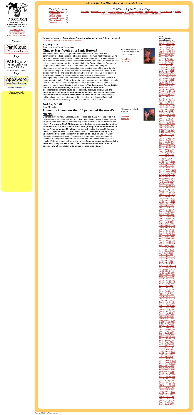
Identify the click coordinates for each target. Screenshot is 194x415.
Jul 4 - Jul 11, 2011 (166, 64)
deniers (178, 12)
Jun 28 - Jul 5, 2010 (166, 160)
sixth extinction (156, 14)
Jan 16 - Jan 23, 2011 (167, 107)
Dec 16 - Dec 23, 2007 (167, 400)
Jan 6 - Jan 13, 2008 (166, 395)
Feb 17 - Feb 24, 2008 (167, 384)
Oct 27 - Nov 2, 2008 (166, 318)
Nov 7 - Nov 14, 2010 (166, 125)
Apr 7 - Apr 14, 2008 (166, 371)
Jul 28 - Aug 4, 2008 (166, 342)
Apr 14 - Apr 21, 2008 (166, 369)
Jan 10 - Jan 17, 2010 (167, 204)
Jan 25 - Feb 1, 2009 (166, 295)
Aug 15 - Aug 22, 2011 (167, 53)
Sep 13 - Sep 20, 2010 (167, 140)
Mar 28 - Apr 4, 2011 (166, 89)
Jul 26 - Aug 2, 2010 (166, 153)
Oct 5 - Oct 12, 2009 (166, 229)
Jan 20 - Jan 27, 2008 (167, 391)
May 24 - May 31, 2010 (167, 169)
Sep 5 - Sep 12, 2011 (166, 47)
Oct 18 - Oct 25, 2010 (167, 131)
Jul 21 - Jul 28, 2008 (166, 344)
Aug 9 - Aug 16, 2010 (166, 149)
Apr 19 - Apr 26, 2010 (166, 178)
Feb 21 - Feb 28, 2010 (167, 193)
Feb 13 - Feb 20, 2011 (167, 100)
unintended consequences (111, 14)
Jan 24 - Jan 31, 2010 (167, 200)
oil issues (85, 12)
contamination (142, 14)
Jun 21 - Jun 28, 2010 (167, 162)
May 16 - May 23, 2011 (167, 76)
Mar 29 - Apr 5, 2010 (166, 184)
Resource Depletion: (57, 18)
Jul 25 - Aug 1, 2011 (166, 58)
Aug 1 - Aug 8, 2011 (166, 56)
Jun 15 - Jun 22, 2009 (167, 258)
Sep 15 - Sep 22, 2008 (167, 329)
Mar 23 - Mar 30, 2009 (167, 280)
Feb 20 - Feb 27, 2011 (167, 98)
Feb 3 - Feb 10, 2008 (166, 387)
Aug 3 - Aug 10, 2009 (166, 246)
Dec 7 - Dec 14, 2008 (166, 307)
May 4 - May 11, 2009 (167, 269)
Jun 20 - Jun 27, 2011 (167, 67)
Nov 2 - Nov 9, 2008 (166, 317)
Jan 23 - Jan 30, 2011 (167, 105)
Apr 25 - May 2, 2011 (166, 82)
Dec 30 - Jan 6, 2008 (166, 397)
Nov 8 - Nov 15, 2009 (166, 220)
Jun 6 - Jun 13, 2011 (166, 71)
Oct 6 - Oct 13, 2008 (166, 324)
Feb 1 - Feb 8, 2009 (166, 293)
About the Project (17, 30)
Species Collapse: (56, 12)
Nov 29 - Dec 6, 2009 (166, 215)
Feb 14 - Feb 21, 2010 (167, 195)
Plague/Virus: (54, 14)
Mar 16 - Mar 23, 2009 (167, 282)
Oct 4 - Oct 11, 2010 (166, 135)
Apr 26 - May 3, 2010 (166, 176)
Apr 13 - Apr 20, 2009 (166, 275)
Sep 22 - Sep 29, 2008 (167, 327)
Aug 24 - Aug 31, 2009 (167, 240)
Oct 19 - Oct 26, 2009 (167, 226)
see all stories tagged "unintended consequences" (69, 40)
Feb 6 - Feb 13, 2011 (166, 102)
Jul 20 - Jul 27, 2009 (166, 249)
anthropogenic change (117, 12)
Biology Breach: (55, 20)
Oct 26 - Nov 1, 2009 (166, 224)
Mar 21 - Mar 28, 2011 (167, 91)
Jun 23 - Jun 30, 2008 (167, 351)
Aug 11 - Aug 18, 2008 (167, 338)
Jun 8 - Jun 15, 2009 (166, 260)
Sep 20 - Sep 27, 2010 (167, 138)
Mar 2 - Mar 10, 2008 (166, 380)
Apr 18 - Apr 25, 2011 (166, 84)
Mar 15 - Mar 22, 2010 (167, 187)
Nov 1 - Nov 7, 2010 (166, 127)
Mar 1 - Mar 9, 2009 (166, 286)
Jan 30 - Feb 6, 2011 (166, 104)
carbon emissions (136, 12)
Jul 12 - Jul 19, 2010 (166, 156)
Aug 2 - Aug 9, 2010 (166, 151)
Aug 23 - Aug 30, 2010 (167, 145)
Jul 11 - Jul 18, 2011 (166, 62)
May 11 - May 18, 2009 (167, 267)
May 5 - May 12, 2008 (167, 364)
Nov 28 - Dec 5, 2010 (166, 120)
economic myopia (98, 12)
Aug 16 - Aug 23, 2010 (167, 147)
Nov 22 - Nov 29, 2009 (167, 216)
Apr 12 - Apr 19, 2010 (166, 180)
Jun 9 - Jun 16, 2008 (166, 355)
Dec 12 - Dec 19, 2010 (167, 116)
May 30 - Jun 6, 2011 (166, 73)
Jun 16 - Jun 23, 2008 (167, 353)
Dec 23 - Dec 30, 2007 (167, 398)
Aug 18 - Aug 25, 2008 (167, 337)
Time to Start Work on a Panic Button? (70, 50)
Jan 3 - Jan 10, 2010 (166, 206)
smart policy (129, 14)
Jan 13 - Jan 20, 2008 (167, 393)
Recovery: (53, 22)
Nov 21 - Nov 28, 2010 (167, 122)
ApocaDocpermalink (125, 60)
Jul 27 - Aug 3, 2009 (166, 247)
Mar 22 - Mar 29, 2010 (167, 185)
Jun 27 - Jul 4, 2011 (166, 65)
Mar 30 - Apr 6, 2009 (166, 278)
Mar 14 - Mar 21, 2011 (167, 93)
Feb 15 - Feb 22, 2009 (167, 289)
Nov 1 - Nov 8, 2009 (166, 222)
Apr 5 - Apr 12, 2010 (166, 182)
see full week (47, 40)
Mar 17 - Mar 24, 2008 (167, 377)
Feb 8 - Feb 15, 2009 (166, 291)
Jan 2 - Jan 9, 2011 (166, 111)
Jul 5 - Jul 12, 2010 (166, 158)
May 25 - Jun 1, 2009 (166, 264)
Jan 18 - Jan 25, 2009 (167, 296)
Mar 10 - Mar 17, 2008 (167, 378)
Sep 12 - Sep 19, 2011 (167, 45)
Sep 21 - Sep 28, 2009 (167, 233)
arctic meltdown (151, 12)
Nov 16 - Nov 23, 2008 (167, 313)
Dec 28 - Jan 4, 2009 (166, 302)
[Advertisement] (17, 142)
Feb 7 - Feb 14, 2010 (166, 196)
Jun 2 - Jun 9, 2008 (166, 357)
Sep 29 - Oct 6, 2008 (166, 326)
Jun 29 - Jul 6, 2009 (166, 255)
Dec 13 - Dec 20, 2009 (167, 211)
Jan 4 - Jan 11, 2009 (166, 300)
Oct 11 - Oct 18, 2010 (167, 133)
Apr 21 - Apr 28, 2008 (166, 367)
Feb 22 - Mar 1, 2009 (166, 287)
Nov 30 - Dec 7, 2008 (166, 309)
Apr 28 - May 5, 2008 (166, 366)
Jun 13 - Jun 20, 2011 (167, 69)
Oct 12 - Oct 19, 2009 (167, 227)
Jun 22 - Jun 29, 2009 (167, 256)
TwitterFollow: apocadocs (17, 35)
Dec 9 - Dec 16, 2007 (166, 402)
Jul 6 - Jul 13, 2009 (166, 253)
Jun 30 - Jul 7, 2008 (166, 349)
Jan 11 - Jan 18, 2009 (167, 298)
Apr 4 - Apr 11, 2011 (166, 87)
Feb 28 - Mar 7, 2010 (166, 191)
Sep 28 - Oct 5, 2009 (166, 231)
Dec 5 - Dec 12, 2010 (166, 118)
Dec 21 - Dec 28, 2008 (167, 304)
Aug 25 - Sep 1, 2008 (166, 335)
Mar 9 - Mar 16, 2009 (166, 284)
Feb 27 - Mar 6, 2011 (166, 96)
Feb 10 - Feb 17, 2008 (167, 386)
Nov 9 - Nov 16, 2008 (166, 315)
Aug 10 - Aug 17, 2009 (167, 244)
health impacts (166, 12)
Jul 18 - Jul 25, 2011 (166, 60)
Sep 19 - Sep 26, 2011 (167, 44)
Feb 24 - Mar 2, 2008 (166, 382)
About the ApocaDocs (17, 31)
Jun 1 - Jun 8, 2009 (166, 262)
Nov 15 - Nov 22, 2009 (167, 218)
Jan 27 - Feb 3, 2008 (166, 389)
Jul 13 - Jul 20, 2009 (166, 251)
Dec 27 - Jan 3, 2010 (166, 207)
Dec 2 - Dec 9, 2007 (166, 404)
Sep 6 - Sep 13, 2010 (166, 142)
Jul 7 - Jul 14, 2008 (166, 347)
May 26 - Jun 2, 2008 (166, 358)
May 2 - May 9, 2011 (166, 80)
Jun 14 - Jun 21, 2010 (167, 164)
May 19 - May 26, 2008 (167, 360)
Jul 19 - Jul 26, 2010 (166, 155)
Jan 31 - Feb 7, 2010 (166, 198)
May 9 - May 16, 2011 (167, 78)
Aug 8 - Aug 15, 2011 (166, 54)
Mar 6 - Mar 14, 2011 (166, 95)
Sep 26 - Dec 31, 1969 (167, 42)
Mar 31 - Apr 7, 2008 (166, 373)
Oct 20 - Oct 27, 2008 (167, 320)
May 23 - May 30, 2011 (167, 75)
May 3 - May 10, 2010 (167, 175)
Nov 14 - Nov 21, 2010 (167, 124)
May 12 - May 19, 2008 (167, 362)
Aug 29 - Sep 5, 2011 (166, 49)
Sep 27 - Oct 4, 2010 (166, 136)
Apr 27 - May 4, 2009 (166, 271)
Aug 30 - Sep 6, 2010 (166, 144)
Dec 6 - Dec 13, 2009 (166, 213)
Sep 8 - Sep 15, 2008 (166, 331)
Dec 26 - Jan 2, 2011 (166, 113)
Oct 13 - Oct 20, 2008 (167, 322)
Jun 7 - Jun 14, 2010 (166, 165)
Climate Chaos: (55, 16)
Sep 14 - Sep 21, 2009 (167, 235)
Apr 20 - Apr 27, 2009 (166, 273)
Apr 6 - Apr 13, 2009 (166, 276)
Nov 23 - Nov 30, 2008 (167, 311)
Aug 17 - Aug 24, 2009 (167, 242)
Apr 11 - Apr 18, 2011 (166, 85)
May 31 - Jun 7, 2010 (166, 167)
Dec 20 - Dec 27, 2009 (167, 209)
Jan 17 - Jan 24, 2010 (167, 202)
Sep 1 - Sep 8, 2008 (166, 333)
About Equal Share (16, 33)
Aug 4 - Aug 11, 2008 (166, 340)
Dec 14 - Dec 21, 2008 (167, 306)
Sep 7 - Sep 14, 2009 (166, 236)
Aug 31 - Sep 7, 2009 (166, 238)
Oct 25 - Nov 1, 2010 (166, 129)
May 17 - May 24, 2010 (167, 171)
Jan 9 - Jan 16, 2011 (166, 109)
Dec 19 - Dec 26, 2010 (167, 115)
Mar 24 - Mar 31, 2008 (167, 375)
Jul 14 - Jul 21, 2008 (166, 346)
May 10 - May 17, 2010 (167, 173)
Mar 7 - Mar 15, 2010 (166, 189)
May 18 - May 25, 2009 (167, 266)
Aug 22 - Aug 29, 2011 (167, 51)
